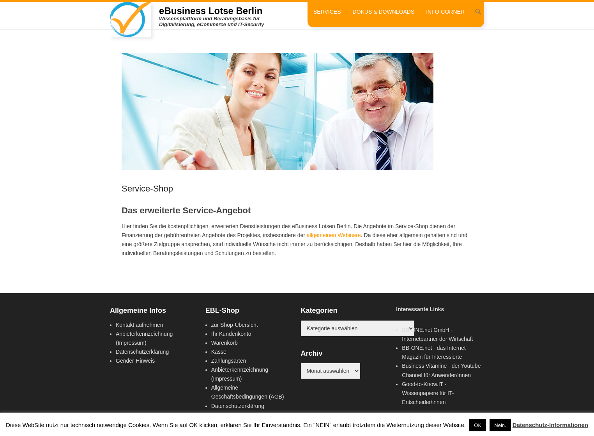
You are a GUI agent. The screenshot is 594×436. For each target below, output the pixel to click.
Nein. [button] (500, 425)
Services (327, 12)
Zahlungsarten (228, 361)
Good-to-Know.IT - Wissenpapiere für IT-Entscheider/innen (428, 393)
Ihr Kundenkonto (231, 334)
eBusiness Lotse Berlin (210, 10)
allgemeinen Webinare (334, 235)
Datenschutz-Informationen (550, 425)
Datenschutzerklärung (142, 352)
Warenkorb (224, 343)
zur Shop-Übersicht (234, 325)
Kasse (218, 352)
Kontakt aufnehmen (139, 325)
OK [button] (477, 425)
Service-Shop (147, 188)
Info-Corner (445, 12)
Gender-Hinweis (135, 361)
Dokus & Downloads (384, 12)
